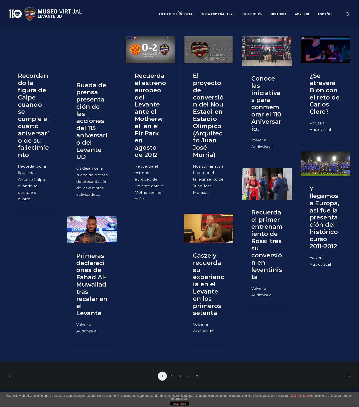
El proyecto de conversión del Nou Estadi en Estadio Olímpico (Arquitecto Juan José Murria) (208, 115)
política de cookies (301, 396)
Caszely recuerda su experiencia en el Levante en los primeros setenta (208, 284)
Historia (279, 14)
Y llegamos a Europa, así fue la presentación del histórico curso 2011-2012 (324, 217)
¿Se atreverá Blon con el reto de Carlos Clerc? (325, 93)
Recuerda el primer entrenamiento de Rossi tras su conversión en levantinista (266, 245)
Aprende (302, 14)
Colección (252, 14)
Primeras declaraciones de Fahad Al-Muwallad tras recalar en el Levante (91, 284)
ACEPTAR (179, 403)
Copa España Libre (217, 14)
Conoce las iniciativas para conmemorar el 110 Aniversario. (266, 103)
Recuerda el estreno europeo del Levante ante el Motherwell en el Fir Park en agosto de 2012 (150, 115)
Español (325, 14)
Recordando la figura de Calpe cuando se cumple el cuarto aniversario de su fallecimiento (33, 115)
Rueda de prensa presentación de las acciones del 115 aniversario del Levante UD (91, 121)
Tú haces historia (175, 14)
